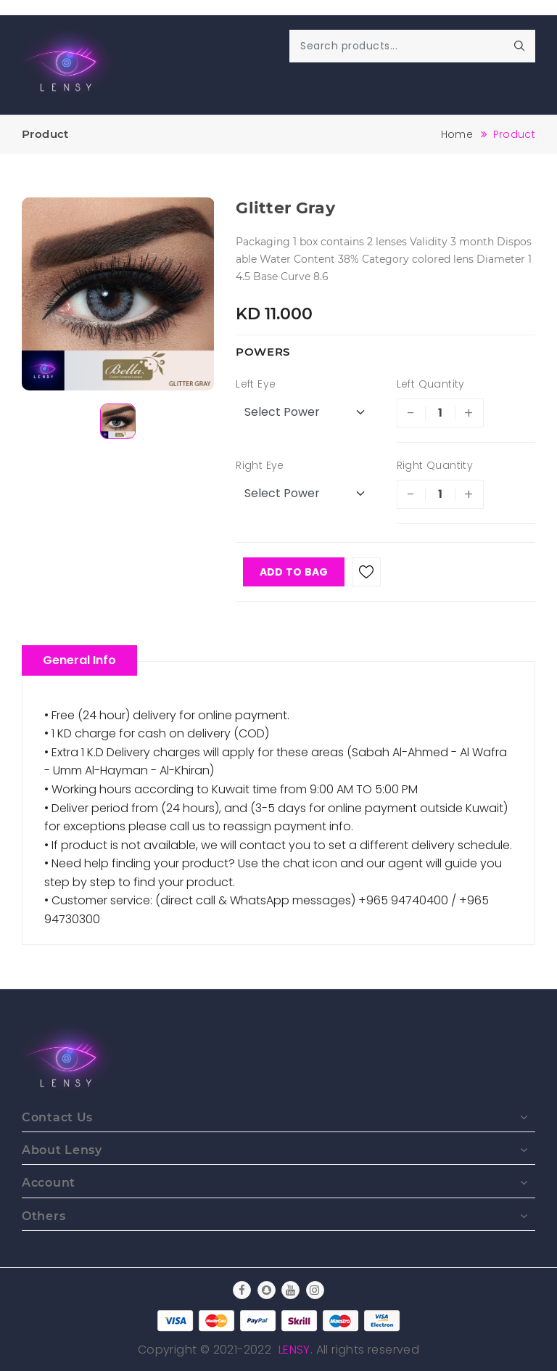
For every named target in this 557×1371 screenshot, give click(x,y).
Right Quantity (435, 465)
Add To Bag (294, 572)
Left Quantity (431, 384)
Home (457, 134)
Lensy (294, 1349)
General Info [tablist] (79, 660)
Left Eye (256, 384)
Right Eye (260, 465)
